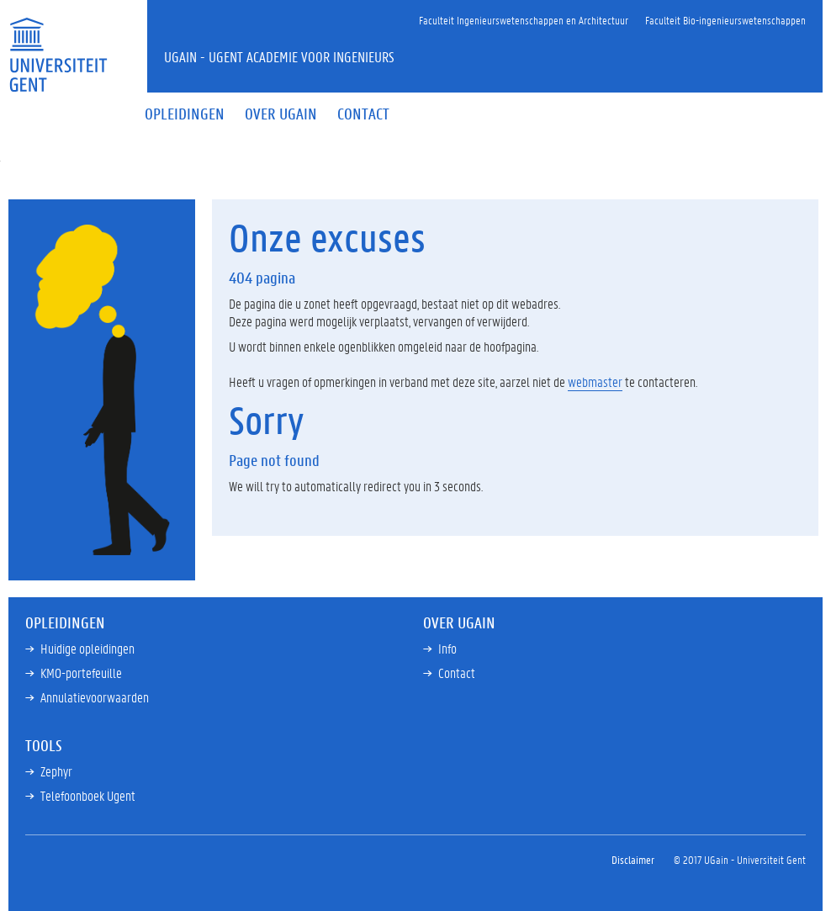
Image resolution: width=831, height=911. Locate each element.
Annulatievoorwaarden (94, 697)
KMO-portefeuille (81, 672)
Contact (456, 672)
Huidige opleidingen (87, 648)
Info (447, 648)
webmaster (595, 381)
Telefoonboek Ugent (87, 795)
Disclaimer (632, 859)
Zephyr (56, 771)
